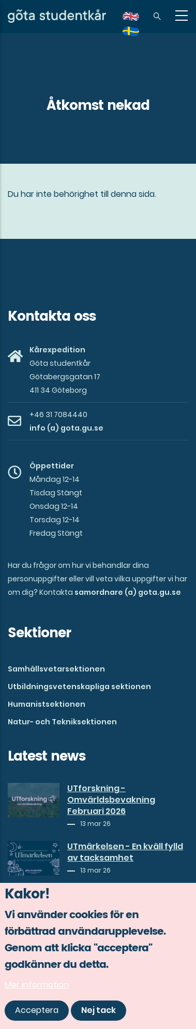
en (137, 20)
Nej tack (98, 1012)
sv (137, 35)
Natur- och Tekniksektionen (62, 722)
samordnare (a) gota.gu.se (127, 592)
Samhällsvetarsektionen (56, 669)
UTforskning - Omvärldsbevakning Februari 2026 (111, 800)
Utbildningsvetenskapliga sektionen (79, 686)
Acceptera (36, 1012)
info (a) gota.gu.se (66, 428)
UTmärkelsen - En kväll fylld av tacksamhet (125, 852)
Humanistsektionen (46, 704)
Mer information (37, 986)
